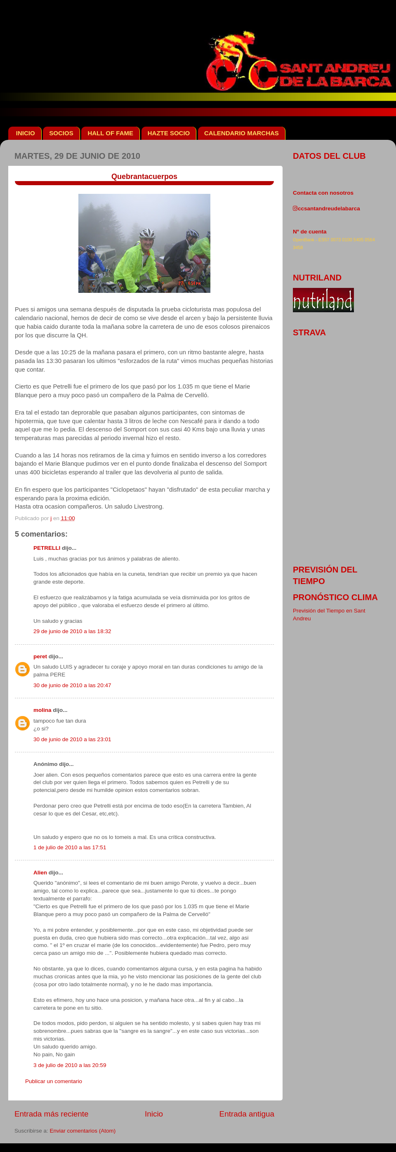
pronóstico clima (335, 597)
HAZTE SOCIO (169, 133)
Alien (40, 872)
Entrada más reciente (51, 1114)
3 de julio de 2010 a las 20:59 (69, 1065)
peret (40, 656)
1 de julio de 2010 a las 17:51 (69, 847)
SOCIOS (61, 133)
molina (42, 710)
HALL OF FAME (110, 133)
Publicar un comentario (53, 1081)
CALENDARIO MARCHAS (241, 133)
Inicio (154, 1114)
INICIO (25, 133)
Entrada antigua (246, 1114)
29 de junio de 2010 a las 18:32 (72, 631)
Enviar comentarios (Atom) (83, 1131)
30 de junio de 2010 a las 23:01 (72, 739)
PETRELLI (46, 548)
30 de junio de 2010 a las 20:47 (72, 685)
